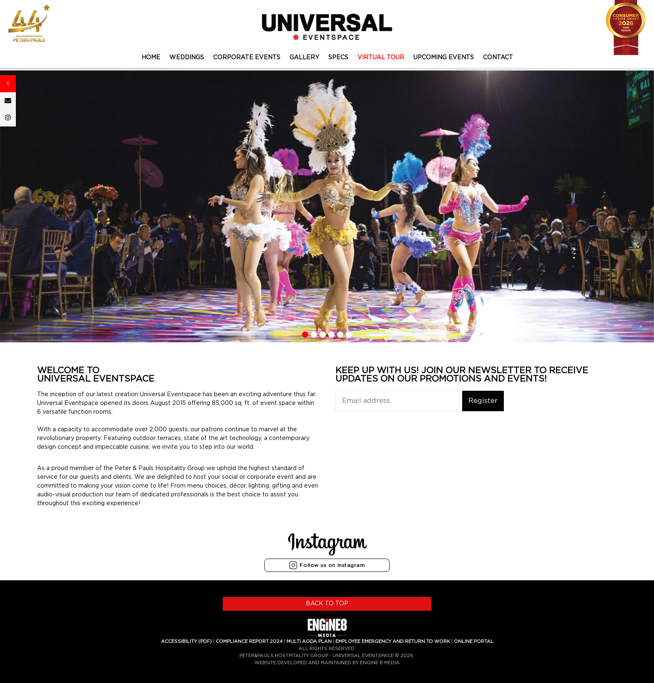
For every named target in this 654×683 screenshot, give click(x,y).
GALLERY (304, 58)
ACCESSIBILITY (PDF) (186, 641)
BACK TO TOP (327, 604)
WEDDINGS (186, 58)
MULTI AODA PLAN (309, 641)
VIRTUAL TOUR (380, 58)
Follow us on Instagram (327, 565)
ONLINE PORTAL (473, 641)
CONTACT (498, 58)
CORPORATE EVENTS (246, 58)
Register (483, 400)
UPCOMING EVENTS (443, 58)
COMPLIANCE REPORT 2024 (249, 641)
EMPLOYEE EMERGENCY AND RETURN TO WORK (392, 641)
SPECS (338, 58)
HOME (150, 58)
